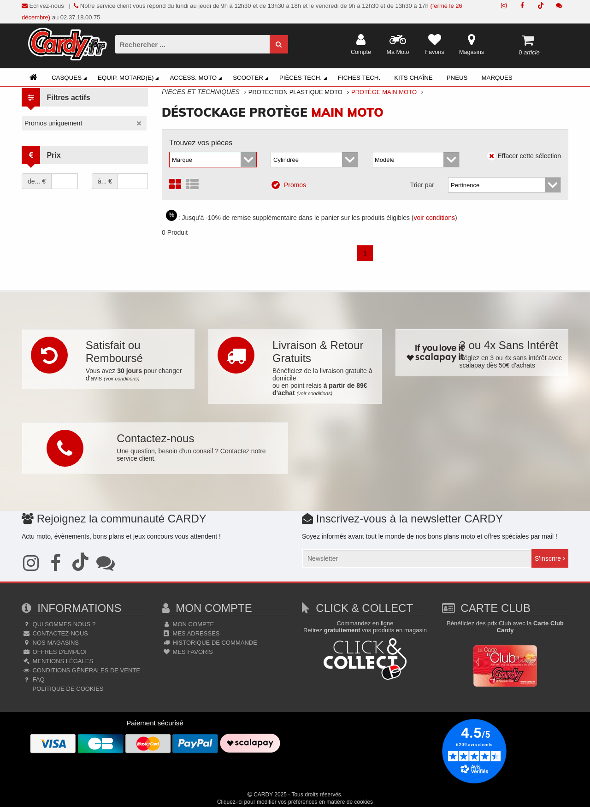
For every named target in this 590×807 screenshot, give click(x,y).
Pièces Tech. (304, 78)
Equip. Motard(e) (129, 78)
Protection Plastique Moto (295, 92)
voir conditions (434, 217)
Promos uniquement (53, 123)
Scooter (252, 78)
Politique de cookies (67, 688)
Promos (291, 184)
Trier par (422, 185)
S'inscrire (550, 558)
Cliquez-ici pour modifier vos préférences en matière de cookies (295, 802)
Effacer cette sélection (524, 156)
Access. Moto (197, 78)
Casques (70, 78)
